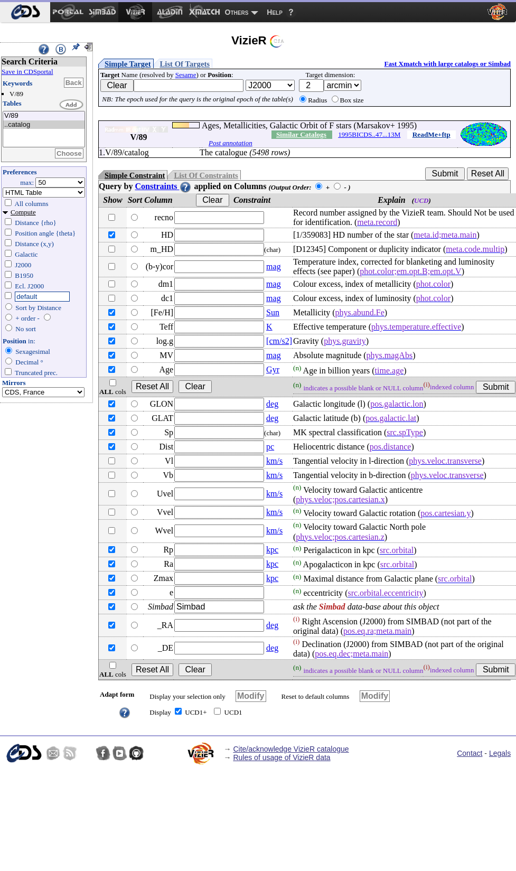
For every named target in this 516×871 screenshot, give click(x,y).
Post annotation (230, 143)
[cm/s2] (279, 340)
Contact (469, 753)
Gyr (272, 369)
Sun (272, 312)
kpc (272, 549)
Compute (23, 212)
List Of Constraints (206, 175)
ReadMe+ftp (431, 134)
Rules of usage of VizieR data (281, 757)
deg (272, 403)
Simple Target (128, 64)
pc (270, 446)
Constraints (163, 186)
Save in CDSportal (27, 72)
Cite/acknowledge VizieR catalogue (291, 749)
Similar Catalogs (301, 134)
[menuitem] (25, 12)
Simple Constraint (135, 175)
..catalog (44, 124)
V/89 (44, 115)
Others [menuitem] (237, 12)
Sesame (185, 75)
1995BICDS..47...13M (369, 134)
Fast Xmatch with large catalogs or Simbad (447, 64)
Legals (500, 753)
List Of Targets (185, 64)
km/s (274, 460)
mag (273, 266)
